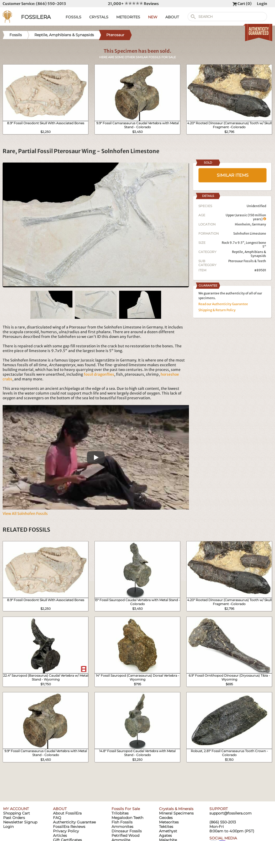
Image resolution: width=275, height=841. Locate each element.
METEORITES (128, 17)
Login (262, 3)
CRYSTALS (98, 17)
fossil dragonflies (99, 374)
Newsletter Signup (20, 822)
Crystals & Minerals (176, 808)
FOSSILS (73, 17)
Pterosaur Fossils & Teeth (247, 261)
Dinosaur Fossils (127, 831)
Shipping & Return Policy (217, 310)
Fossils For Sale (126, 808)
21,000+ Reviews (133, 3)
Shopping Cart (16, 813)
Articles (60, 835)
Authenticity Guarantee (74, 822)
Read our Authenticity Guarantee (223, 304)
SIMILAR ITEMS (232, 175)
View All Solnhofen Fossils (25, 513)
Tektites (166, 826)
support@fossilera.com (230, 813)
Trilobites (120, 813)
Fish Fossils (122, 822)
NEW (152, 17)
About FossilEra (67, 813)
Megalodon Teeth (127, 817)
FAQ (57, 817)
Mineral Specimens (176, 813)
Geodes (166, 817)
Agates (165, 835)
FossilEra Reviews (69, 826)
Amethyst (168, 831)
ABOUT (172, 17)
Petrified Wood (125, 835)
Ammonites (122, 826)
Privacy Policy (66, 831)
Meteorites (169, 822)
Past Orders (14, 817)
